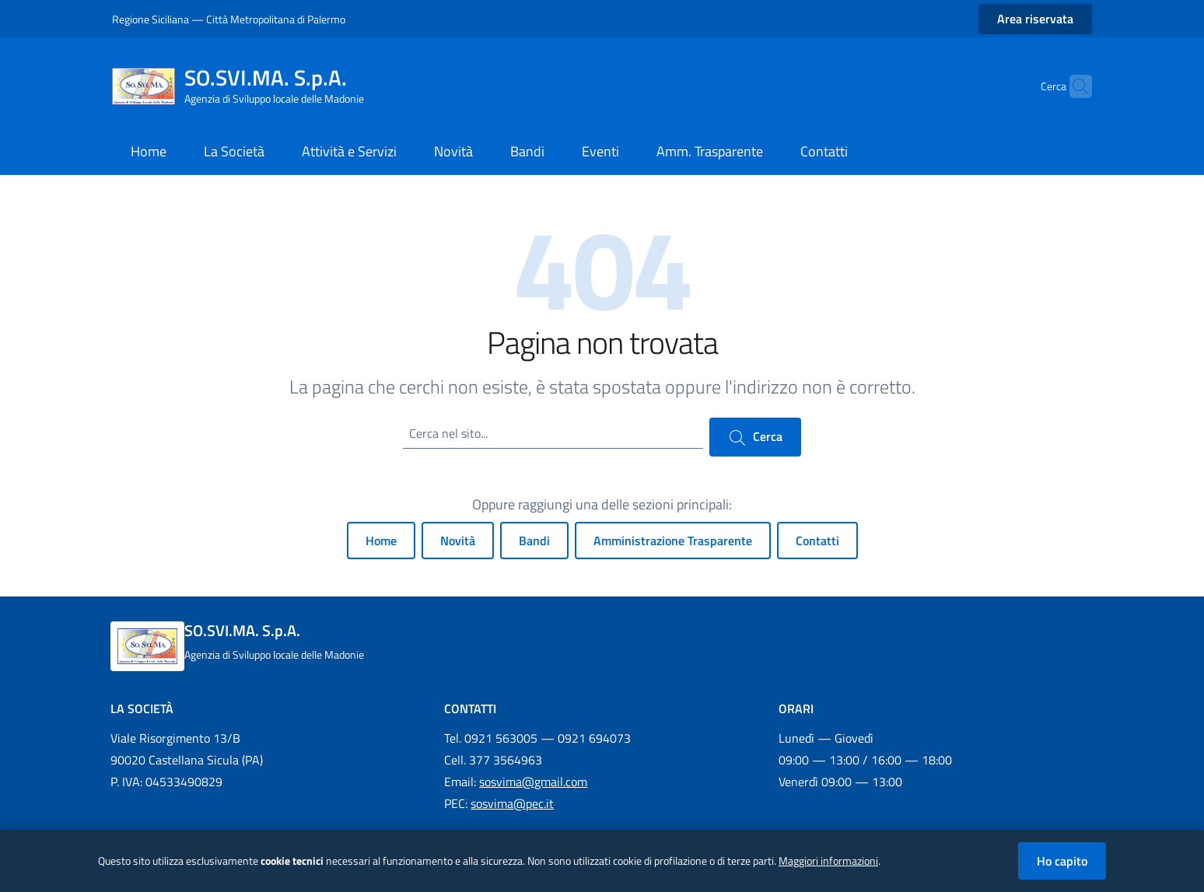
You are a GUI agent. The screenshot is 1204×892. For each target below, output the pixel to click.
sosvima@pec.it (512, 803)
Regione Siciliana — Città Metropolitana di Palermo (228, 19)
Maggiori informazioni (828, 860)
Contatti (817, 540)
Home (381, 540)
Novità (457, 540)
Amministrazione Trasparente (672, 540)
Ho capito (1062, 861)
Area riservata (1035, 18)
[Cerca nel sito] (1073, 86)
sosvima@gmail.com (533, 781)
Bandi (534, 540)
